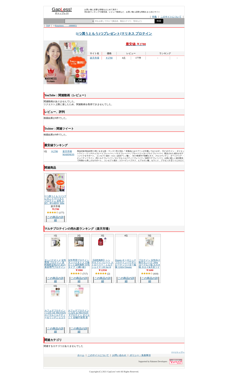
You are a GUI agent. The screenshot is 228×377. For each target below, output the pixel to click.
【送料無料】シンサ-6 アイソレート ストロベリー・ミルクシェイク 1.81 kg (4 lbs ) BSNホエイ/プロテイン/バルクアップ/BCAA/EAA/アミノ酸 (102, 268)
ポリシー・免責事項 (140, 355)
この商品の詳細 (55, 219)
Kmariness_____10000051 (66, 26)
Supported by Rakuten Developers (152, 361)
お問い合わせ (119, 355)
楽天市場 (94, 58)
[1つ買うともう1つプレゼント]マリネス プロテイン (114, 33)
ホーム (80, 355)
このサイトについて (98, 355)
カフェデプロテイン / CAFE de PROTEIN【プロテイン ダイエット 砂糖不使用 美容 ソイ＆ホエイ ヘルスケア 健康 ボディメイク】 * (79, 317)
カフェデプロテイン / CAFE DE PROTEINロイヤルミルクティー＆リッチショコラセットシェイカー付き (55, 316)
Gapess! (62, 9)
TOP (48, 26)
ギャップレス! (62, 13)
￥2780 (109, 58)
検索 (159, 21)
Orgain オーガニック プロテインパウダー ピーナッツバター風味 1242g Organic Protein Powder (125, 265)
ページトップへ (177, 352)
